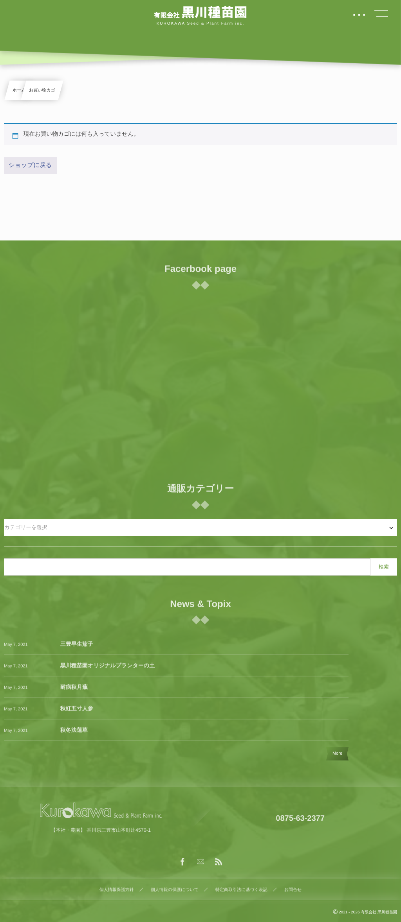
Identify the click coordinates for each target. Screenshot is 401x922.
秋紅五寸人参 (76, 712)
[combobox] (200, 527)
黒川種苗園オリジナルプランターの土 (107, 669)
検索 (384, 567)
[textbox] (200, 527)
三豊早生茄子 (76, 648)
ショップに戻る (30, 165)
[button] (380, 10)
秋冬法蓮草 (74, 734)
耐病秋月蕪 (74, 691)
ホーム (19, 90)
